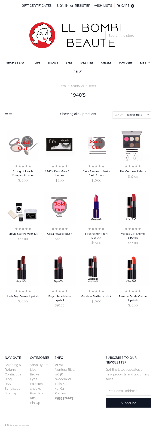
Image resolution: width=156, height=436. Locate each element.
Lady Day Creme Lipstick (23, 296)
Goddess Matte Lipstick (96, 296)
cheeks (106, 62)
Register (82, 5)
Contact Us (13, 374)
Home (63, 85)
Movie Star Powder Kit (23, 233)
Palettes (87, 62)
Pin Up (78, 71)
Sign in (63, 5)
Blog (8, 379)
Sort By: (119, 115)
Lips (38, 62)
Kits (145, 62)
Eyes (69, 62)
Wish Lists (103, 5)
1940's (92, 85)
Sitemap (11, 393)
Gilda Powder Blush (59, 233)
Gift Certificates (37, 5)
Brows (53, 62)
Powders (126, 62)
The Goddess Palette (133, 171)
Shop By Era (16, 62)
